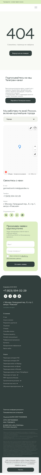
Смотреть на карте (8, 307)
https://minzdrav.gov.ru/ (20, 437)
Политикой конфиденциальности (16, 464)
